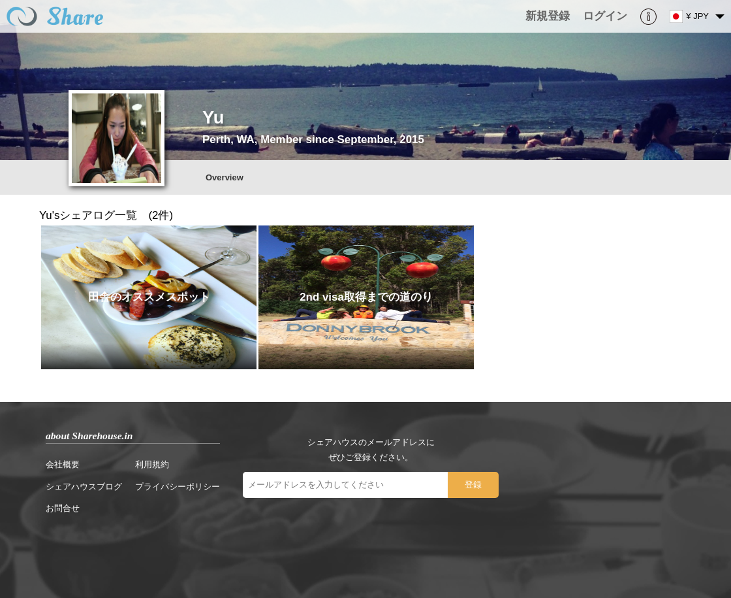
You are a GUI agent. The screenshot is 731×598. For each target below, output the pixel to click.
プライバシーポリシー (177, 486)
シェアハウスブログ (84, 486)
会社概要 (63, 464)
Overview (224, 177)
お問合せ (63, 508)
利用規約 (152, 464)
